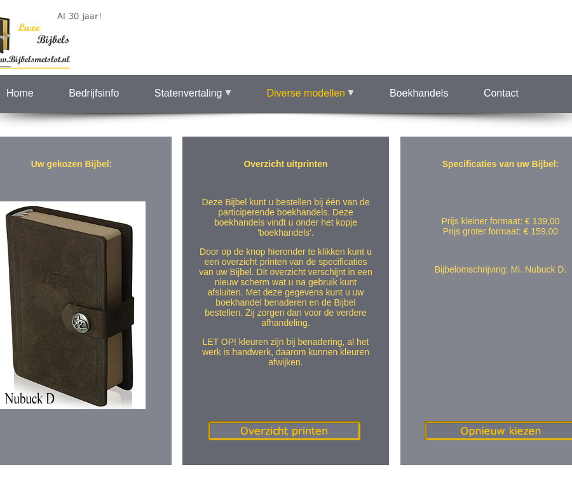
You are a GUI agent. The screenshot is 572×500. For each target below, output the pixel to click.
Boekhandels (419, 93)
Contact (501, 93)
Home (20, 93)
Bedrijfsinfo (94, 93)
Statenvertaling (192, 93)
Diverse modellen (310, 93)
